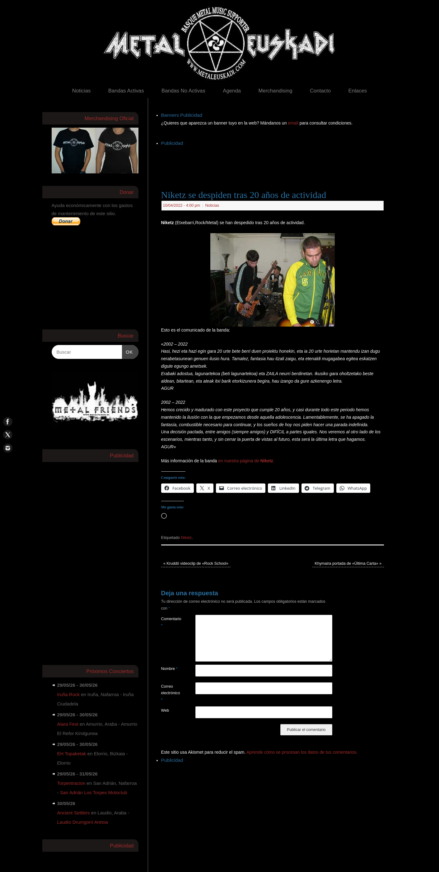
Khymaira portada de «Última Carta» (348, 563)
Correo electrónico (169, 693)
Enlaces (357, 91)
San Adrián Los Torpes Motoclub (93, 792)
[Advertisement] (274, 162)
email (293, 122)
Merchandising (275, 91)
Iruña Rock (68, 694)
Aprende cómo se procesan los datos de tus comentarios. (301, 752)
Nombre (169, 669)
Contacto (320, 91)
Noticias (81, 91)
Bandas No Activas (183, 91)
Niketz (186, 537)
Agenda (232, 91)
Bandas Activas (126, 91)
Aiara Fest (67, 724)
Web (165, 710)
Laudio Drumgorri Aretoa (82, 822)
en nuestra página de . (246, 460)
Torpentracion (71, 783)
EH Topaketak (71, 753)
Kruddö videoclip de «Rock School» (195, 563)
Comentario (169, 622)
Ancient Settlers (73, 812)
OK (127, 351)
